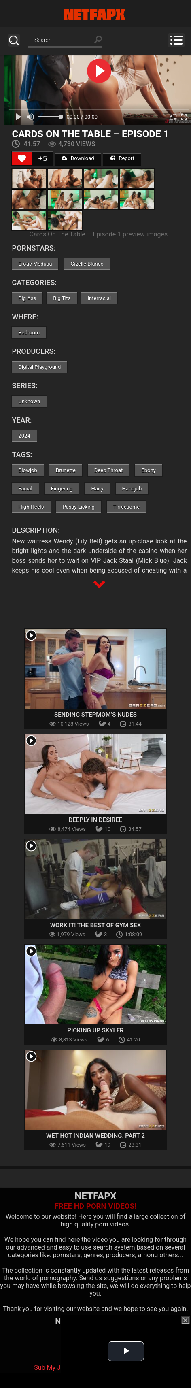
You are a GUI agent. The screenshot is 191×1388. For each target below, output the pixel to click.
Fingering (62, 488)
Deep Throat (108, 470)
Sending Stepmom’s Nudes (95, 714)
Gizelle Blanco (86, 264)
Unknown (29, 401)
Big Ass (27, 298)
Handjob (132, 488)
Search (14, 40)
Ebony (148, 470)
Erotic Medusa (35, 264)
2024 (24, 436)
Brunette (66, 470)
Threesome (126, 507)
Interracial (99, 298)
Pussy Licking (78, 507)
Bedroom (29, 333)
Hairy (97, 488)
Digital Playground (39, 367)
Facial (25, 488)
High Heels (31, 507)
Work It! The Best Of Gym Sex (95, 925)
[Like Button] (22, 158)
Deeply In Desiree (95, 820)
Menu (176, 40)
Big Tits (61, 298)
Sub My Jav (50, 1367)
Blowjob (27, 470)
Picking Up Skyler (95, 1030)
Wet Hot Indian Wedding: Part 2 (95, 1135)
